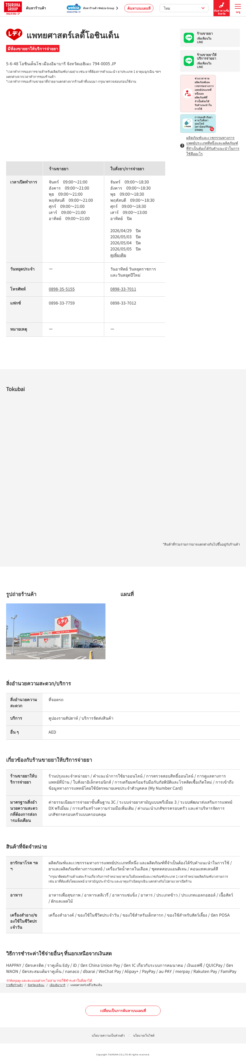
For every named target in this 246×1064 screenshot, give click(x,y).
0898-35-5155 (62, 289)
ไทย (184, 8)
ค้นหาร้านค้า (25, 8)
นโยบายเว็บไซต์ (144, 1035)
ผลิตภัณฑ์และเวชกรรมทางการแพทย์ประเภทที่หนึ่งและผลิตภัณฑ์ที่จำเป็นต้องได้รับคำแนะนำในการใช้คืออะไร (209, 145)
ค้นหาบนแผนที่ (138, 8)
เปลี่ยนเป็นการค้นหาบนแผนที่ (123, 1010)
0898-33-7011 (123, 289)
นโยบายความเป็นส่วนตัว (108, 1035)
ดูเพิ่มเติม (118, 255)
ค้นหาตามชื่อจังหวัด (221, 8)
